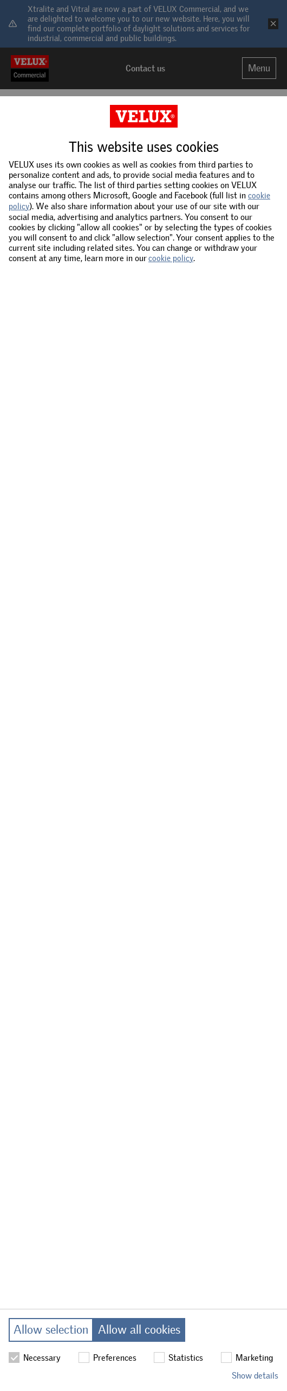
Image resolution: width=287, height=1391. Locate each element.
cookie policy (170, 258)
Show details (255, 1375)
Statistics (178, 1357)
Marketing (247, 1357)
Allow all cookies (139, 1329)
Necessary (35, 1357)
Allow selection (51, 1329)
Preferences (107, 1357)
